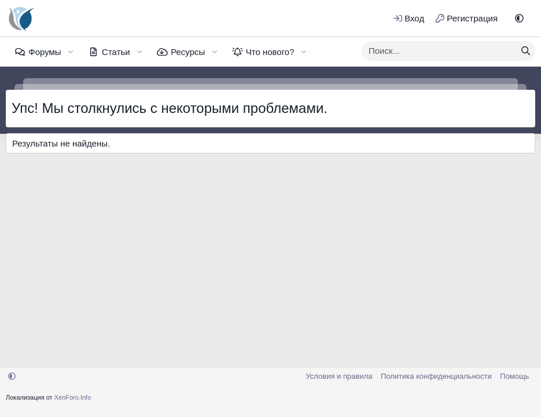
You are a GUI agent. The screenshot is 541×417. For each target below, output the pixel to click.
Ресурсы (188, 52)
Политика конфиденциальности (436, 376)
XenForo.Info (72, 397)
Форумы (44, 52)
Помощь (514, 376)
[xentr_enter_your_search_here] (439, 51)
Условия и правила (339, 376)
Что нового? (270, 52)
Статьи (116, 52)
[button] (519, 18)
